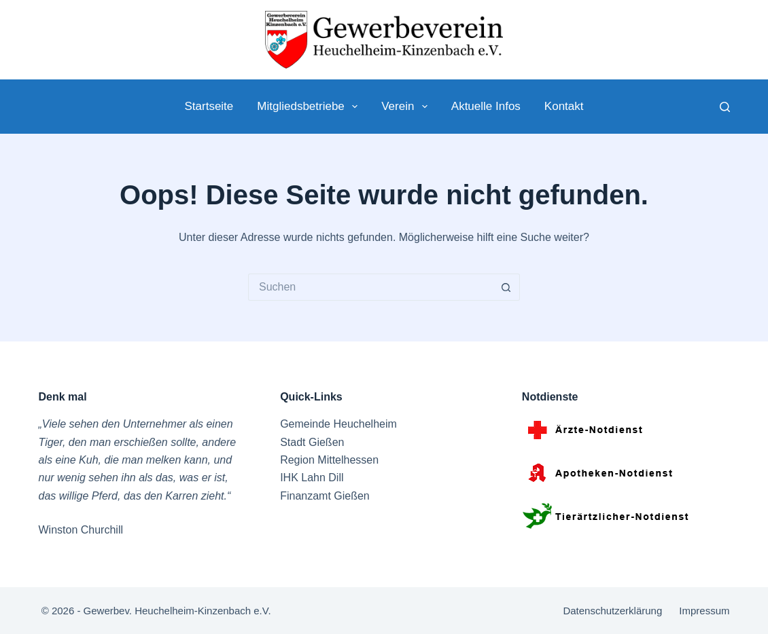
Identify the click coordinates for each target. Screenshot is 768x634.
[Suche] (725, 107)
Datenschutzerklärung (612, 610)
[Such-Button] (506, 287)
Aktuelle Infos (486, 106)
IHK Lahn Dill (311, 477)
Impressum (704, 610)
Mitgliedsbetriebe (310, 106)
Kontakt (564, 106)
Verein (407, 106)
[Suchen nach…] (370, 287)
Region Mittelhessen (329, 460)
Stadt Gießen (312, 442)
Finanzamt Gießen (325, 496)
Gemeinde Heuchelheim (338, 424)
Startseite (208, 106)
